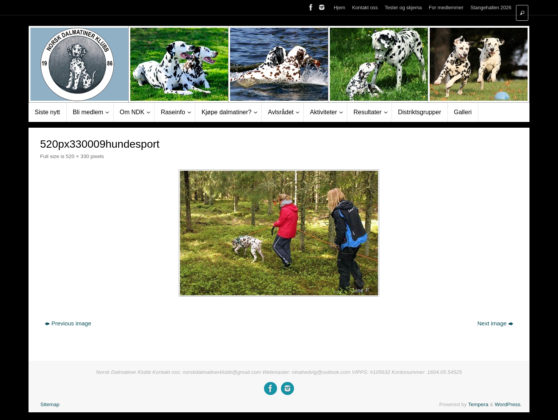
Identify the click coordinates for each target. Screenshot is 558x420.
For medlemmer (446, 7)
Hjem (339, 7)
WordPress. (508, 404)
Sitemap (50, 404)
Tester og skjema (403, 7)
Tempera (478, 404)
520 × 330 (77, 156)
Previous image (68, 323)
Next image (495, 323)
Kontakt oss (365, 7)
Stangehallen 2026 (491, 7)
